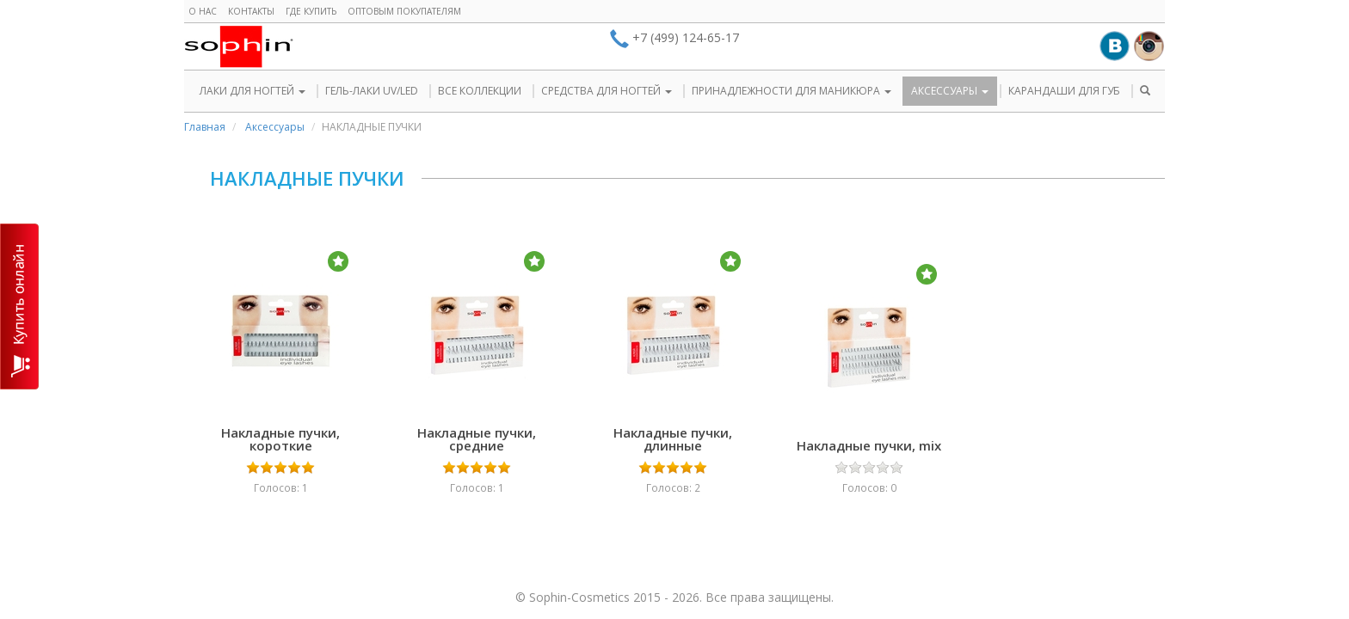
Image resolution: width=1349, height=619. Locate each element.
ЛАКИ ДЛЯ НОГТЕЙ (252, 90)
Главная (204, 127)
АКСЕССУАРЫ (950, 90)
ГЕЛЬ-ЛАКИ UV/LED (371, 90)
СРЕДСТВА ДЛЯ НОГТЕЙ (606, 90)
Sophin (238, 46)
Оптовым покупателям (404, 11)
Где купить (311, 11)
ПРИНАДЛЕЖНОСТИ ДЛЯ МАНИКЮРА (791, 90)
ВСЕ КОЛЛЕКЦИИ (479, 90)
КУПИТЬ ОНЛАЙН (19, 306)
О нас (202, 11)
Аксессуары (275, 127)
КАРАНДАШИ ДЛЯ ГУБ (1064, 90)
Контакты (251, 11)
